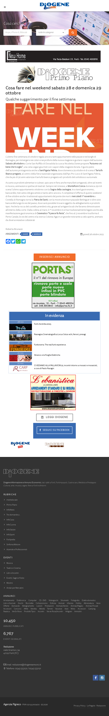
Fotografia (75, 601)
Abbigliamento (28, 606)
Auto (66, 609)
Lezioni (39, 606)
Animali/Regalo (77, 606)
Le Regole (91, 706)
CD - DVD (42, 601)
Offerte (6, 606)
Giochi (20, 603)
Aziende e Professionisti (17, 550)
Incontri (41, 612)
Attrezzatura (89, 603)
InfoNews (10, 510)
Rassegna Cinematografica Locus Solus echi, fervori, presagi (60, 335)
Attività (42, 609)
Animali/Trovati (92, 606)
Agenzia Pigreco (12, 704)
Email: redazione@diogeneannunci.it (22, 665)
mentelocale (12, 500)
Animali (61, 603)
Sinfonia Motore (13, 545)
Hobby (78, 603)
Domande (16, 606)
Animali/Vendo (62, 606)
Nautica (6, 612)
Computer (32, 601)
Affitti (26, 609)
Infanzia (70, 603)
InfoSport (11, 535)
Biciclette (29, 603)
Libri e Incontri (13, 573)
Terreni (50, 609)
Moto (73, 609)
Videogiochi (53, 601)
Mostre (10, 583)
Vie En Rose (17, 612)
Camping (91, 609)
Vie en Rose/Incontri (55, 612)
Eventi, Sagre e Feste (15, 578)
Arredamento (8, 601)
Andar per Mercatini (15, 588)
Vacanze (58, 609)
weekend (37, 234)
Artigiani (68, 612)
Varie (98, 603)
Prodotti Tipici (29, 612)
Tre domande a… (14, 515)
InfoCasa (10, 520)
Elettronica (21, 601)
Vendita (34, 609)
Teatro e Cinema (13, 568)
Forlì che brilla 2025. (43, 324)
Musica (10, 563)
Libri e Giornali (9, 603)
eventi (25, 234)
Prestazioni (49, 606)
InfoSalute (11, 530)
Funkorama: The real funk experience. (50, 345)
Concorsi (17, 609)
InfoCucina (11, 525)
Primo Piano (12, 505)
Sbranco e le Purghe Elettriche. (47, 355)
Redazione (101, 706)
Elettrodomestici (89, 601)
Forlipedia (11, 540)
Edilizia (53, 603)
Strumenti (65, 601)
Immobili (78, 612)
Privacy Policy (80, 706)
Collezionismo (42, 603)
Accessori (7, 609)
